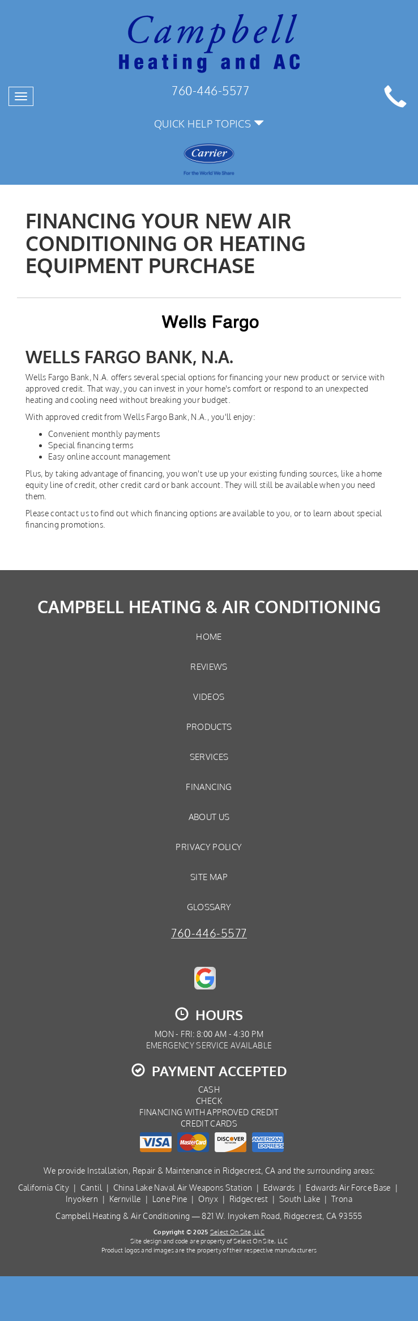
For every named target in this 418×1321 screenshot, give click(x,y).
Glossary (209, 907)
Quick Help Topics (209, 123)
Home (208, 636)
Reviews (209, 666)
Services (209, 756)
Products (209, 726)
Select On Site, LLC (237, 1231)
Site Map (209, 877)
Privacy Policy (209, 847)
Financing (209, 786)
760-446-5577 (209, 933)
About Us (209, 817)
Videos (208, 696)
